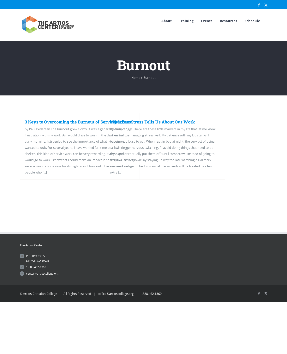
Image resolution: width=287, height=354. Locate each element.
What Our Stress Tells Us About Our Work (152, 122)
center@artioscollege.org (42, 273)
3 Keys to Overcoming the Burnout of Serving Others (78, 122)
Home (135, 78)
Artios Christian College (40, 294)
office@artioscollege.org (116, 294)
